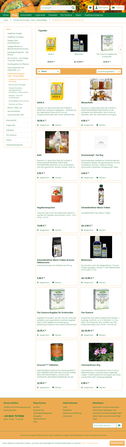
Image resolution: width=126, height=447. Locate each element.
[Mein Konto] (101, 7)
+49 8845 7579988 (14, 416)
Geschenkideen (14, 111)
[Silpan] (78, 15)
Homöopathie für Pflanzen (18, 64)
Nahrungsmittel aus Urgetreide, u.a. (16, 68)
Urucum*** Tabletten (47, 365)
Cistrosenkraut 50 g (90, 365)
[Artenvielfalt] (26, 15)
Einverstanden (117, 443)
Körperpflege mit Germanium (19, 101)
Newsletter (67, 410)
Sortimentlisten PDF (16, 115)
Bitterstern (79, 54)
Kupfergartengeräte (14, 145)
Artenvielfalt (11, 120)
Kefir (39, 155)
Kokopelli (10, 130)
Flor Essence (11, 135)
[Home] (5, 15)
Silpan (8, 140)
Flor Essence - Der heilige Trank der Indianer (18, 59)
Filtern (42, 71)
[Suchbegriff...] (58, 7)
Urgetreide (10, 125)
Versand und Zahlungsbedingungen (42, 411)
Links (65, 407)
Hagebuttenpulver (46, 207)
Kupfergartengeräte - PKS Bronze (18, 53)
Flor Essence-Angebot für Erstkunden (107, 55)
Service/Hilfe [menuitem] (115, 2)
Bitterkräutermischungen (17, 85)
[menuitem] (58, 7)
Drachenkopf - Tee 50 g (92, 155)
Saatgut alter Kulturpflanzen (14, 41)
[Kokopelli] (53, 15)
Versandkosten (58, 435)
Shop (8, 29)
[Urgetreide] (40, 15)
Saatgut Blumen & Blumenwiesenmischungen (19, 47)
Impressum (67, 416)
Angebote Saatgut (15, 33)
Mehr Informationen (90, 443)
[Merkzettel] (90, 7)
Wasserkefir (87, 102)
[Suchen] (73, 7)
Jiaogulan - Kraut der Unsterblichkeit (16, 96)
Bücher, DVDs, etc (15, 107)
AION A (51, 54)
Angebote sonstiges (16, 37)
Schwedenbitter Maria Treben (95, 207)
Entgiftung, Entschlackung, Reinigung (18, 80)
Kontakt (36, 407)
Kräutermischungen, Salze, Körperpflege (16, 74)
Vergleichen (43, 125)
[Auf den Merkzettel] (56, 125)
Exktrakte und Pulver (16, 104)
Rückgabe (37, 416)
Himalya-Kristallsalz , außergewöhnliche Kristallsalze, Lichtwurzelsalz (18, 90)
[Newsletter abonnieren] (119, 425)
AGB (35, 422)
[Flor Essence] (66, 15)
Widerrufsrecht (39, 419)
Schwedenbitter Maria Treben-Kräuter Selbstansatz (55, 261)
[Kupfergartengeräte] (94, 15)
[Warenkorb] (117, 7)
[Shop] (14, 15)
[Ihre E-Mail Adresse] (104, 425)
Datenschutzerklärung (72, 413)
